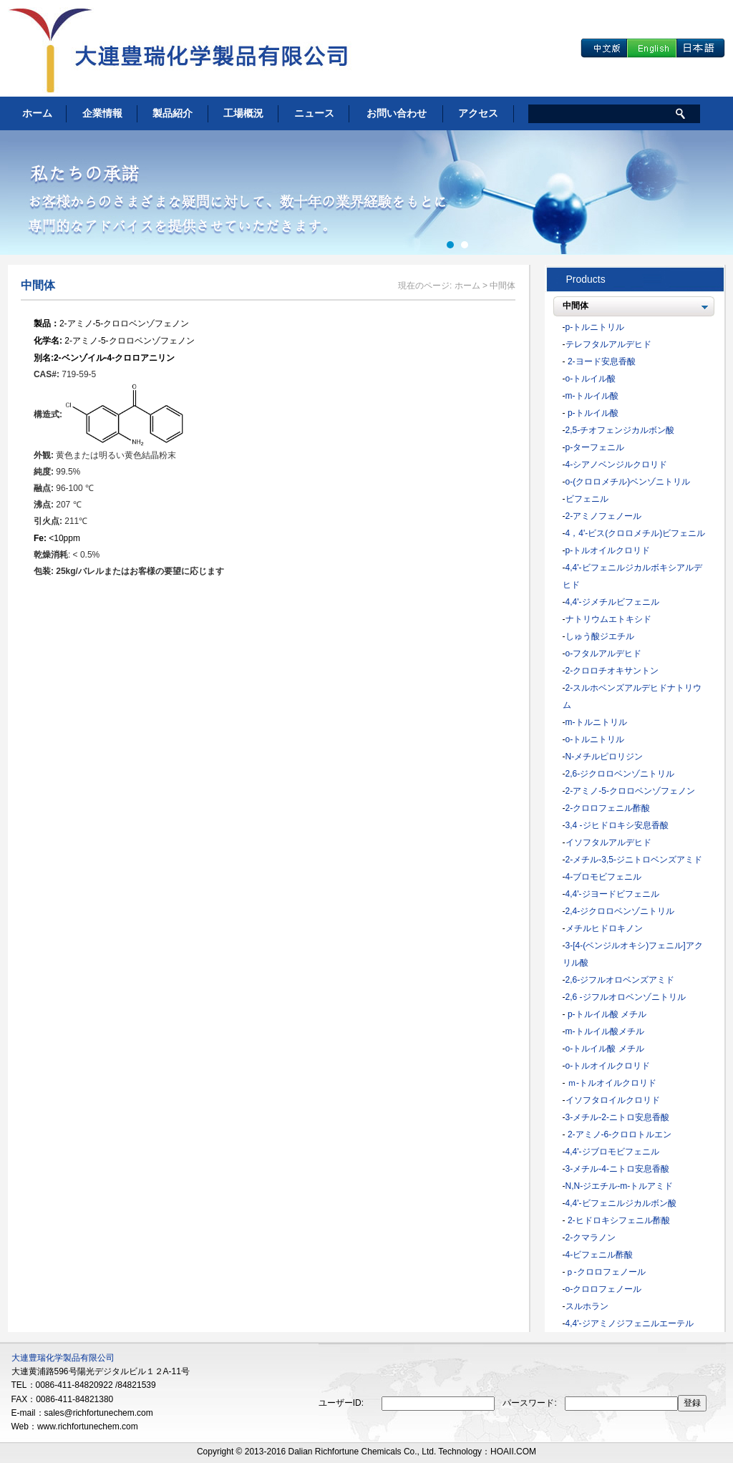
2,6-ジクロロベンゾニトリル (620, 774)
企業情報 (102, 113)
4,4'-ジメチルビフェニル (612, 602)
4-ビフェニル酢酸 (599, 1255)
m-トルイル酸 (591, 396)
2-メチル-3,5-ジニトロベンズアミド (633, 860)
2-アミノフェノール (603, 516)
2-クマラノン (590, 1238)
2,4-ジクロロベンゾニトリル (620, 911)
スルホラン (586, 1306)
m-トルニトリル (596, 722)
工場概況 (243, 113)
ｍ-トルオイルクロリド (610, 1083)
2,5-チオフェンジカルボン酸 (620, 430)
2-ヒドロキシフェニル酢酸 (617, 1220)
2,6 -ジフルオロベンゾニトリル (625, 997)
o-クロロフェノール (603, 1289)
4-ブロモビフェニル (603, 877)
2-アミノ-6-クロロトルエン (618, 1134)
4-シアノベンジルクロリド (616, 465)
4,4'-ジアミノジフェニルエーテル (629, 1323)
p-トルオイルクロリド (608, 550)
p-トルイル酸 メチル (605, 1014)
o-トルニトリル (595, 739)
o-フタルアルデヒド (603, 653)
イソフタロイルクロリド (612, 1100)
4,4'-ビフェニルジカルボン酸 (620, 1203)
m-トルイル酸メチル (604, 1031)
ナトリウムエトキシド (608, 619)
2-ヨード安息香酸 (600, 361)
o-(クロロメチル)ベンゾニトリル (628, 482)
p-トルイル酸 (591, 413)
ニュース (314, 113)
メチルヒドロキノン (604, 928)
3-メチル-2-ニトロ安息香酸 (617, 1117)
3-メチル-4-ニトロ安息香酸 (617, 1169)
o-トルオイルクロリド (608, 1066)
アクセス (478, 113)
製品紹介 (172, 113)
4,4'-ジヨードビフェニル (612, 894)
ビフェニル (586, 499)
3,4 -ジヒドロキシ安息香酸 (617, 825)
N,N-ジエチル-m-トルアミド (619, 1186)
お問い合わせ (396, 113)
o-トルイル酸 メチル (604, 1049)
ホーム (37, 113)
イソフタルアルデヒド (608, 842)
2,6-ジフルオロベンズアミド (620, 980)
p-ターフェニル (595, 447)
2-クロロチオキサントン (612, 671)
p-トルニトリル (595, 327)
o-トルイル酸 (590, 379)
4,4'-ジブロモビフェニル (612, 1152)
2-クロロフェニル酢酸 (608, 808)
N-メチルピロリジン (604, 757)
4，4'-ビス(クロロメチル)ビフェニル (635, 533)
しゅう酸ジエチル (599, 636)
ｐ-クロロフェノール (605, 1272)
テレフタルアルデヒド (608, 344)
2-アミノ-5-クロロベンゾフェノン (630, 791)
